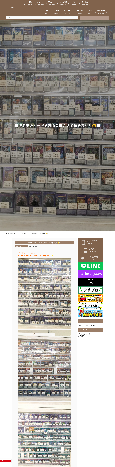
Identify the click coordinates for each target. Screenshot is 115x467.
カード (25, 246)
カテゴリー (82, 325)
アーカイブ (82, 334)
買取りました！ (19, 246)
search (95, 17)
